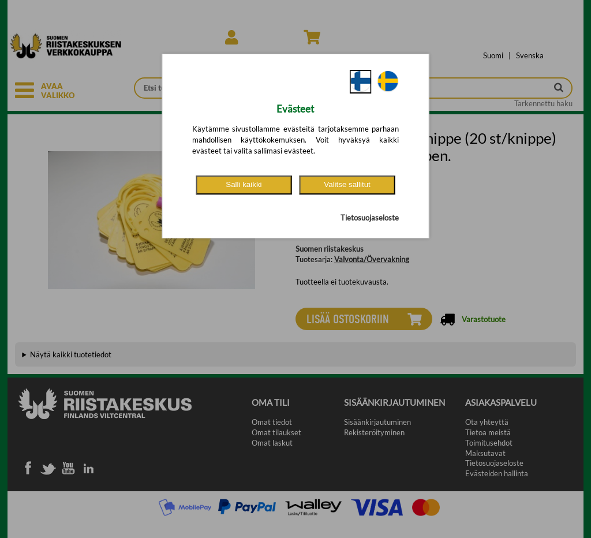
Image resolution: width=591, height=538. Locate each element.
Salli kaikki (243, 184)
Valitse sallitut (347, 184)
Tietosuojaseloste (370, 217)
